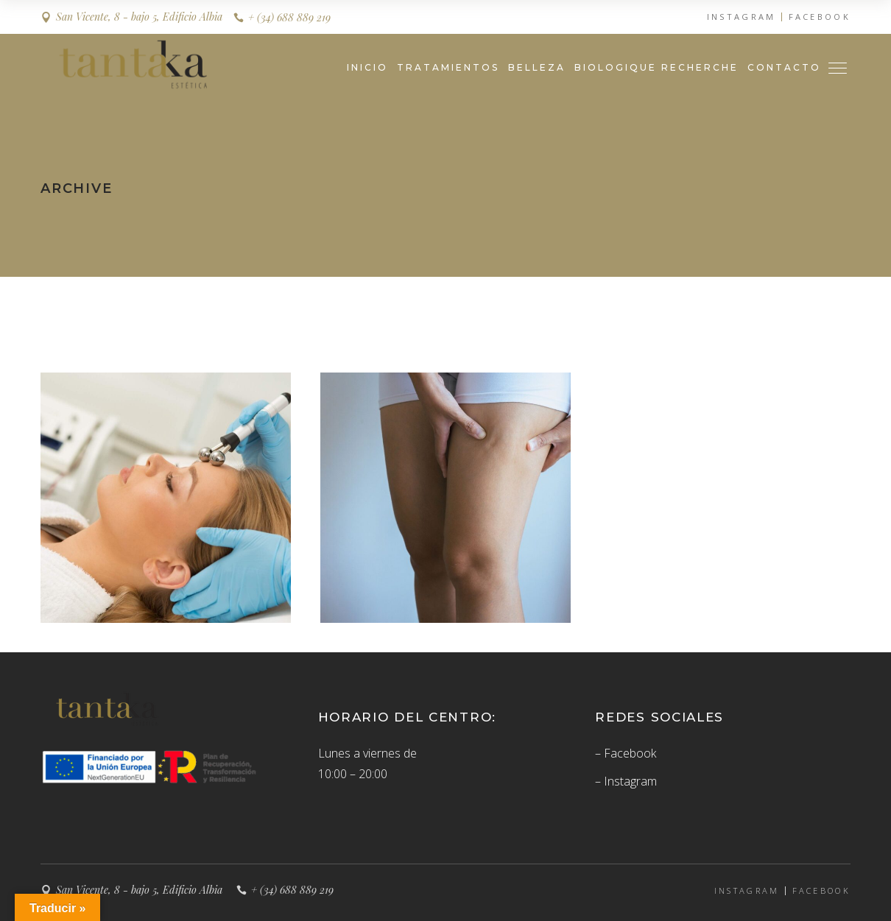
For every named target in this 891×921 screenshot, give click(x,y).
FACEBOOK (819, 17)
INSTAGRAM (741, 17)
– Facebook (625, 753)
